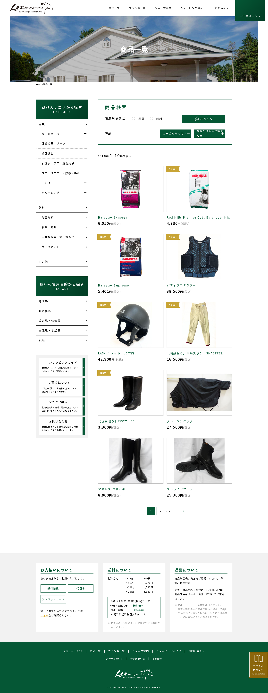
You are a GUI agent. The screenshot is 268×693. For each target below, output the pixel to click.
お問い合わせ (60, 425)
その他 (46, 182)
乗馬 (42, 340)
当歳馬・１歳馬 (49, 330)
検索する (212, 118)
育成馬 (43, 300)
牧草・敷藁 (49, 227)
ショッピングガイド (193, 8)
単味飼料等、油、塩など (58, 236)
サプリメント (50, 246)
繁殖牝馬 (45, 310)
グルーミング (50, 192)
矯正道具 (48, 153)
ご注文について (60, 387)
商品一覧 (114, 8)
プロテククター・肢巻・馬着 (61, 173)
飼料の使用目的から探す (200, 133)
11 (176, 511)
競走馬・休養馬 (49, 320)
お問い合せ (222, 8)
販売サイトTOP (73, 651)
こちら (45, 615)
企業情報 (157, 658)
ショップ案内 (163, 8)
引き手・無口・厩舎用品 (58, 163)
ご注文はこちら (250, 16)
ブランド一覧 (137, 8)
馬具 (42, 124)
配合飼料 (48, 217)
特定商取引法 (137, 658)
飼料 (42, 207)
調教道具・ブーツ (54, 143)
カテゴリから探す (149, 133)
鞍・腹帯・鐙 (50, 133)
